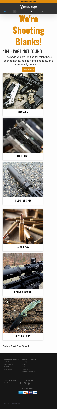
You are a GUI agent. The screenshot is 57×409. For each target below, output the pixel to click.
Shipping (24, 362)
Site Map (6, 383)
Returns (24, 364)
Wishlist (6, 366)
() (43, 11)
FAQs (23, 366)
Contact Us (7, 362)
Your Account (8, 369)
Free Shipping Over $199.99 (28, 1)
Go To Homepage (28, 70)
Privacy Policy (26, 369)
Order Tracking (8, 364)
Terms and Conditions (28, 371)
